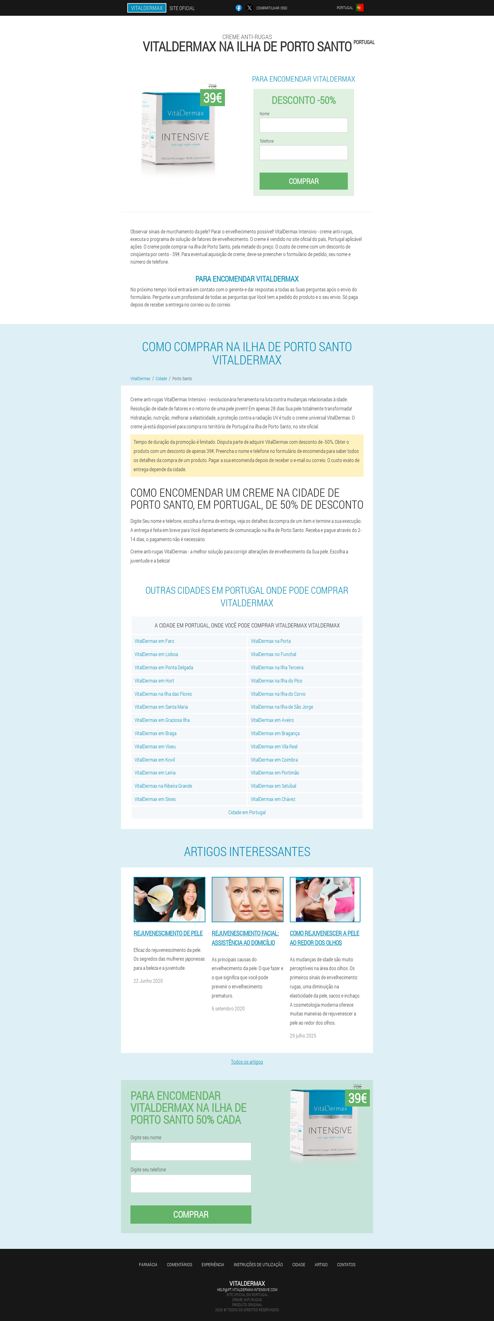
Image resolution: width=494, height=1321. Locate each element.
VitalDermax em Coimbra (274, 759)
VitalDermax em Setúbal (273, 785)
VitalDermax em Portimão (275, 772)
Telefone (267, 141)
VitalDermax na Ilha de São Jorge (282, 706)
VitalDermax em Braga (155, 733)
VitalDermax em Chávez (273, 799)
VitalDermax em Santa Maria (161, 706)
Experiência (213, 1264)
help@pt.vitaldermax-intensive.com (247, 1289)
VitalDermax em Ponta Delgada (164, 667)
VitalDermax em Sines (155, 799)
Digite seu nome (145, 1137)
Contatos (346, 1264)
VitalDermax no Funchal (273, 654)
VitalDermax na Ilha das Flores (163, 693)
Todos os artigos (247, 1061)
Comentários (179, 1264)
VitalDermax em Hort (154, 680)
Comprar (304, 181)
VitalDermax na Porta (271, 641)
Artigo (321, 1264)
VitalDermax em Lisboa (156, 654)
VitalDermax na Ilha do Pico (276, 680)
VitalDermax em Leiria (155, 772)
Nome (264, 114)
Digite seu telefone (148, 1169)
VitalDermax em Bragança (275, 733)
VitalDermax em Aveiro (272, 720)
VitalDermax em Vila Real (274, 746)
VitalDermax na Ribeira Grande (163, 785)
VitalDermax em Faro (154, 641)
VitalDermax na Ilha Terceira (277, 667)
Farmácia (148, 1264)
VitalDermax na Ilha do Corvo (278, 693)
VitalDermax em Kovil (155, 759)
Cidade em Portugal (247, 812)
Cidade (298, 1264)
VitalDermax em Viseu (155, 746)
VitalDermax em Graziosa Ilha (162, 720)
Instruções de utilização (258, 1264)
